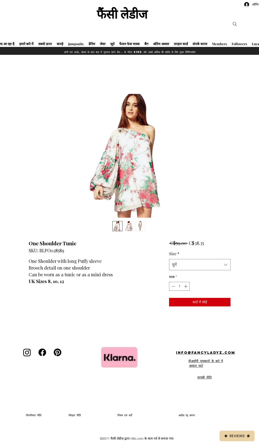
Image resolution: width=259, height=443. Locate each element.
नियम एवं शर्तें (125, 415)
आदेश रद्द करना (186, 415)
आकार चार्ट (196, 365)
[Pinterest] (57, 352)
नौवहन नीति (74, 415)
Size (174, 253)
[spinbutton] (179, 286)
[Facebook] (42, 352)
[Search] (234, 24)
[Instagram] (27, 352)
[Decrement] (173, 286)
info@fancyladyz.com (205, 352)
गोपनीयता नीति (33, 415)
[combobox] (199, 264)
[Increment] (186, 286)
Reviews (237, 436)
